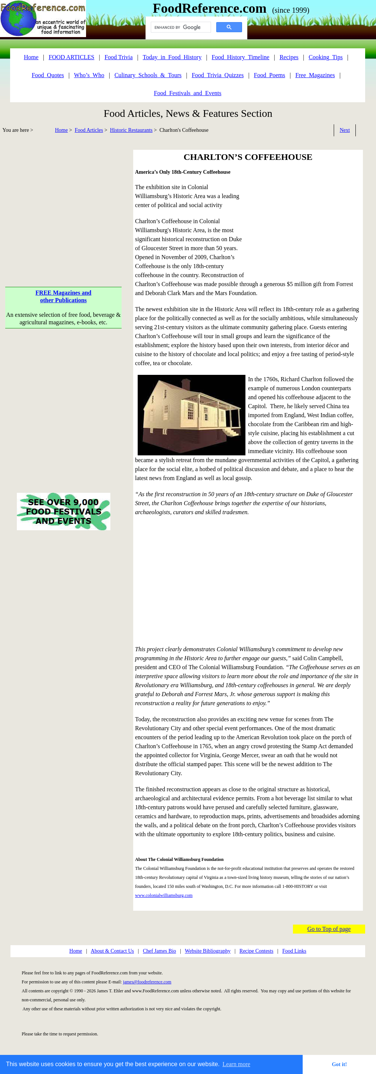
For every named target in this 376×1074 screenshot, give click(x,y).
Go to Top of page (329, 929)
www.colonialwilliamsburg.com (164, 895)
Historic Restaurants (131, 130)
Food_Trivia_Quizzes (218, 75)
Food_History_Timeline (240, 57)
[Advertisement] (63, 202)
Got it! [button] (339, 1064)
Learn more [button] (236, 1064)
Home (61, 130)
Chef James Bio (159, 951)
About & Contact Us (112, 951)
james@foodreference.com (147, 981)
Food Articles (89, 130)
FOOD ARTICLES (71, 57)
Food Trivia (118, 57)
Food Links (294, 951)
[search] (180, 27)
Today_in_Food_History (172, 57)
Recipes (289, 57)
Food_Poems (269, 75)
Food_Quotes (48, 75)
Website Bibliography (207, 951)
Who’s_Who (89, 75)
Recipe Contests (256, 951)
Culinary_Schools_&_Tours (147, 75)
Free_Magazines (315, 75)
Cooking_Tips (326, 57)
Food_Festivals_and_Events (187, 93)
